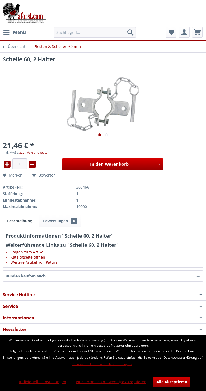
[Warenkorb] (197, 32)
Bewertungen (60, 221)
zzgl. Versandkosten (34, 152)
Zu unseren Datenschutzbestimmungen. (102, 364)
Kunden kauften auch (26, 276)
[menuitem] (14, 32)
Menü (14, 31)
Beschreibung (19, 220)
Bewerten (44, 175)
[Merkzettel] (171, 32)
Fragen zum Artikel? (26, 252)
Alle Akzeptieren (171, 381)
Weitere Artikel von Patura (32, 262)
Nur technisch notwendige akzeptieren (111, 381)
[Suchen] (130, 32)
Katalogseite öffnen (25, 257)
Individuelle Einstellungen (42, 381)
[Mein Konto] (184, 32)
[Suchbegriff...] (95, 32)
